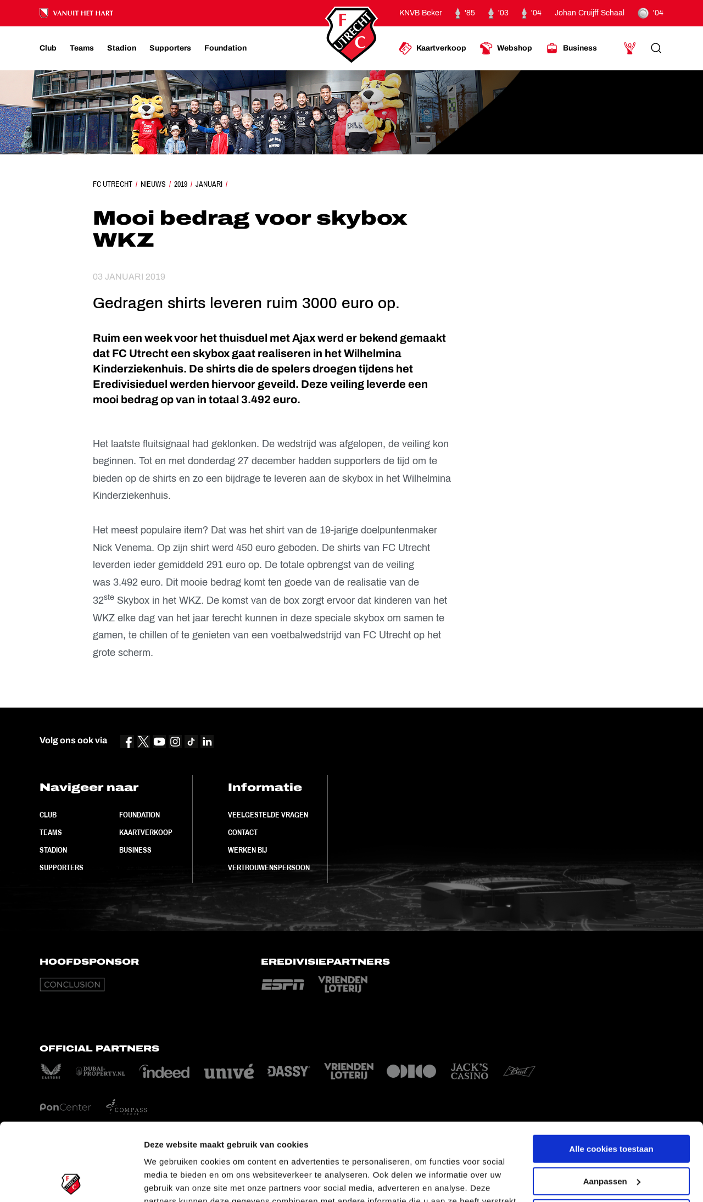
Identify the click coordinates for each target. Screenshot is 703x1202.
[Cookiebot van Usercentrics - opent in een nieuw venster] (71, 1180)
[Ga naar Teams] (82, 48)
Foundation (139, 815)
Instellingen (167, 1180)
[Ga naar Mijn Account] (630, 48)
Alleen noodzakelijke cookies (611, 1135)
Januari (209, 184)
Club (48, 815)
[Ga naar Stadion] (121, 48)
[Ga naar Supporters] (170, 48)
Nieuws (153, 184)
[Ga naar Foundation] (225, 48)
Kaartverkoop (145, 832)
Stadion (53, 850)
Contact (243, 832)
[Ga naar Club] (48, 48)
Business (135, 850)
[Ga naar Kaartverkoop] (432, 48)
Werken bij (247, 850)
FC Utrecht (112, 184)
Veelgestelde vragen (268, 815)
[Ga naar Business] (571, 48)
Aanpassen (611, 1103)
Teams (51, 832)
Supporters (61, 867)
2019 (180, 184)
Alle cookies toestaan (611, 1071)
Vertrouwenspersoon (269, 867)
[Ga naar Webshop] (505, 48)
